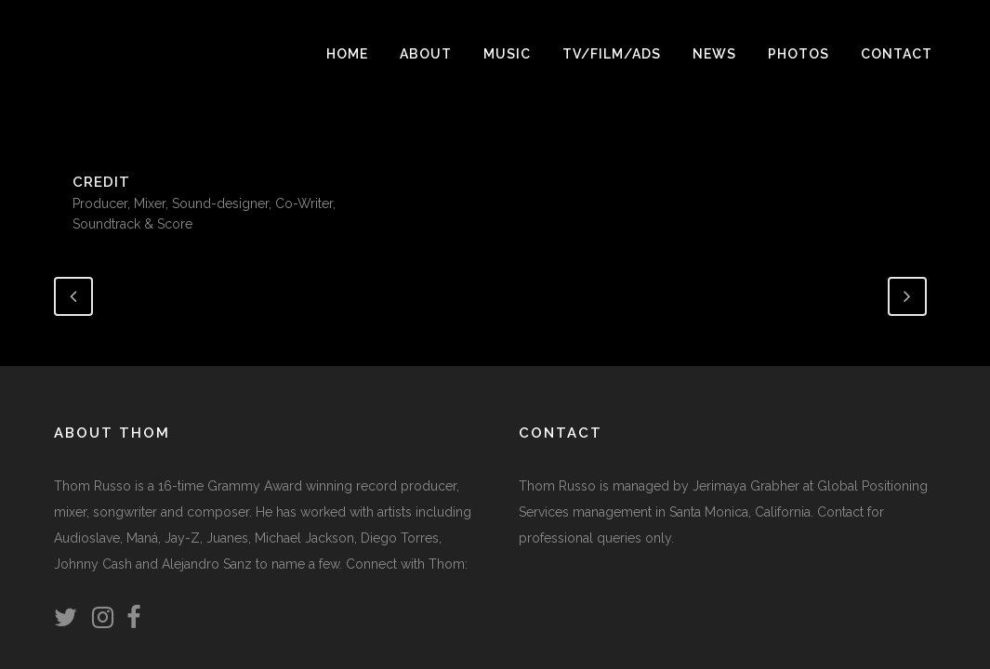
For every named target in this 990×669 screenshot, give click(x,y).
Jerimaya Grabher (746, 486)
